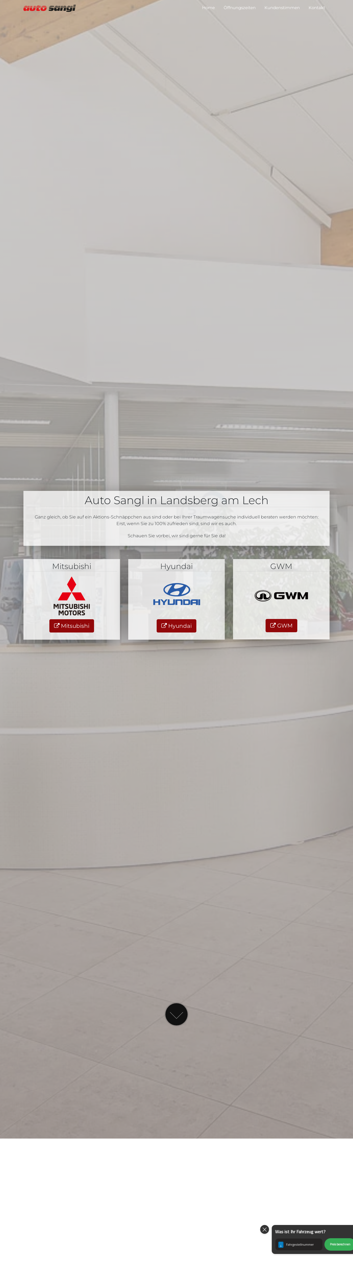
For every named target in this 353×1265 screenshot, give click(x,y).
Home (208, 7)
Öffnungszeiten (240, 7)
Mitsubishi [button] (71, 626)
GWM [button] (281, 625)
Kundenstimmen (282, 7)
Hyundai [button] (176, 626)
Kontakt (317, 7)
